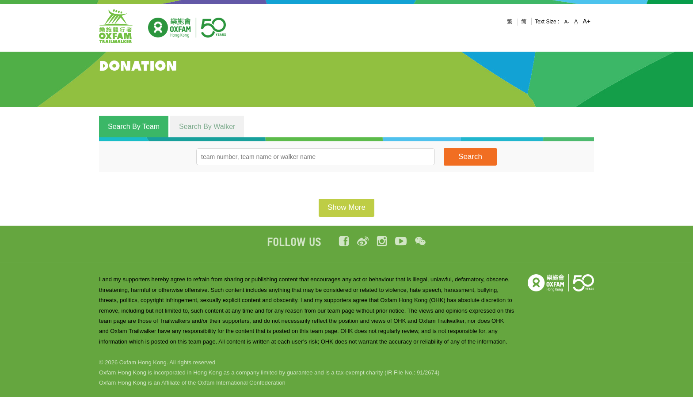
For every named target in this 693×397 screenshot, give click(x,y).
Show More (346, 207)
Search (470, 156)
